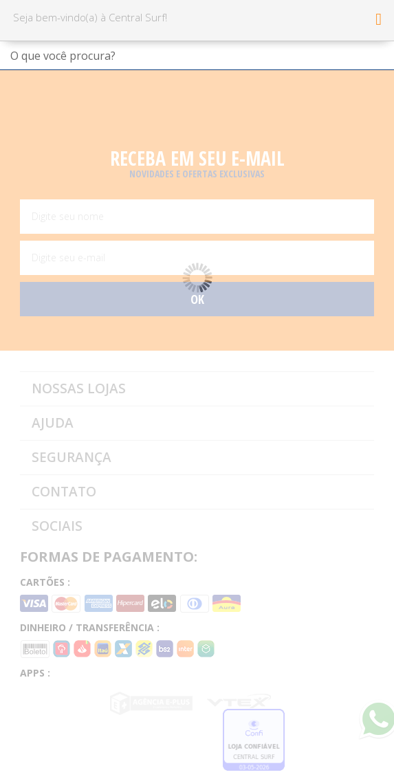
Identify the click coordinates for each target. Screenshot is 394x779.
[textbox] (197, 55)
